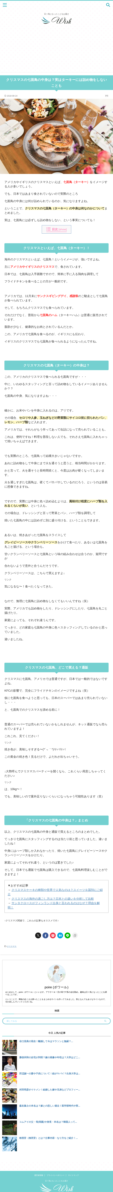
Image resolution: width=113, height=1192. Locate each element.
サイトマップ (73, 1166)
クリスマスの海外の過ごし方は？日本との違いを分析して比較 (52, 898)
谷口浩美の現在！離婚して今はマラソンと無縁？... (46, 1041)
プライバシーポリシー (55, 1166)
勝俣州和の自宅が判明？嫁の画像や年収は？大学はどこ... (49, 1057)
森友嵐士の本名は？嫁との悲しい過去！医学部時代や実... (49, 1106)
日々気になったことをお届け (56, 1172)
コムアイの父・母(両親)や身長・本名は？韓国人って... (48, 1122)
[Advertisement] (56, 50)
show (62, 229)
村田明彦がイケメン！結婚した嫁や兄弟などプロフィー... (49, 1089)
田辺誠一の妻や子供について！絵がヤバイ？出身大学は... (49, 1073)
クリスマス (11, 946)
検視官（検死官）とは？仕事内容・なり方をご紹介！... (48, 1138)
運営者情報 (38, 1166)
